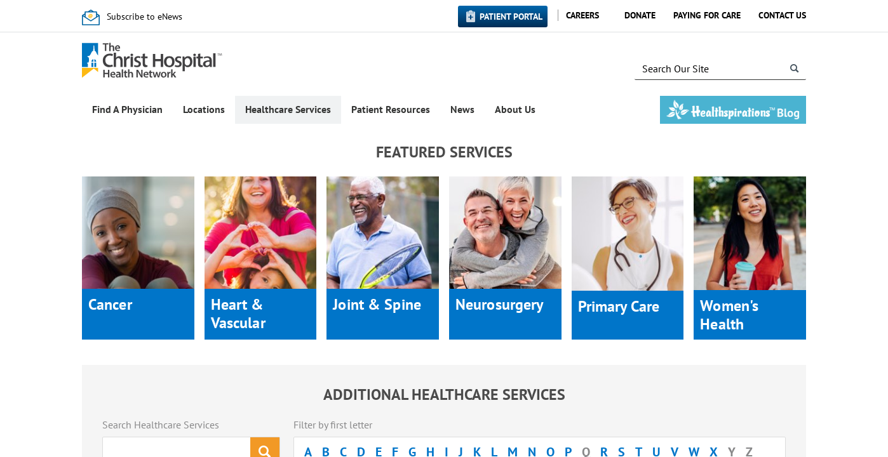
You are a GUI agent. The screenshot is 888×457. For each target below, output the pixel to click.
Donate (640, 15)
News (462, 109)
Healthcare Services (288, 109)
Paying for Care (707, 15)
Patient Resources (390, 109)
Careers (582, 15)
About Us (515, 109)
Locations (204, 109)
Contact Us (782, 15)
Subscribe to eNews (144, 16)
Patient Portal (511, 16)
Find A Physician (127, 109)
